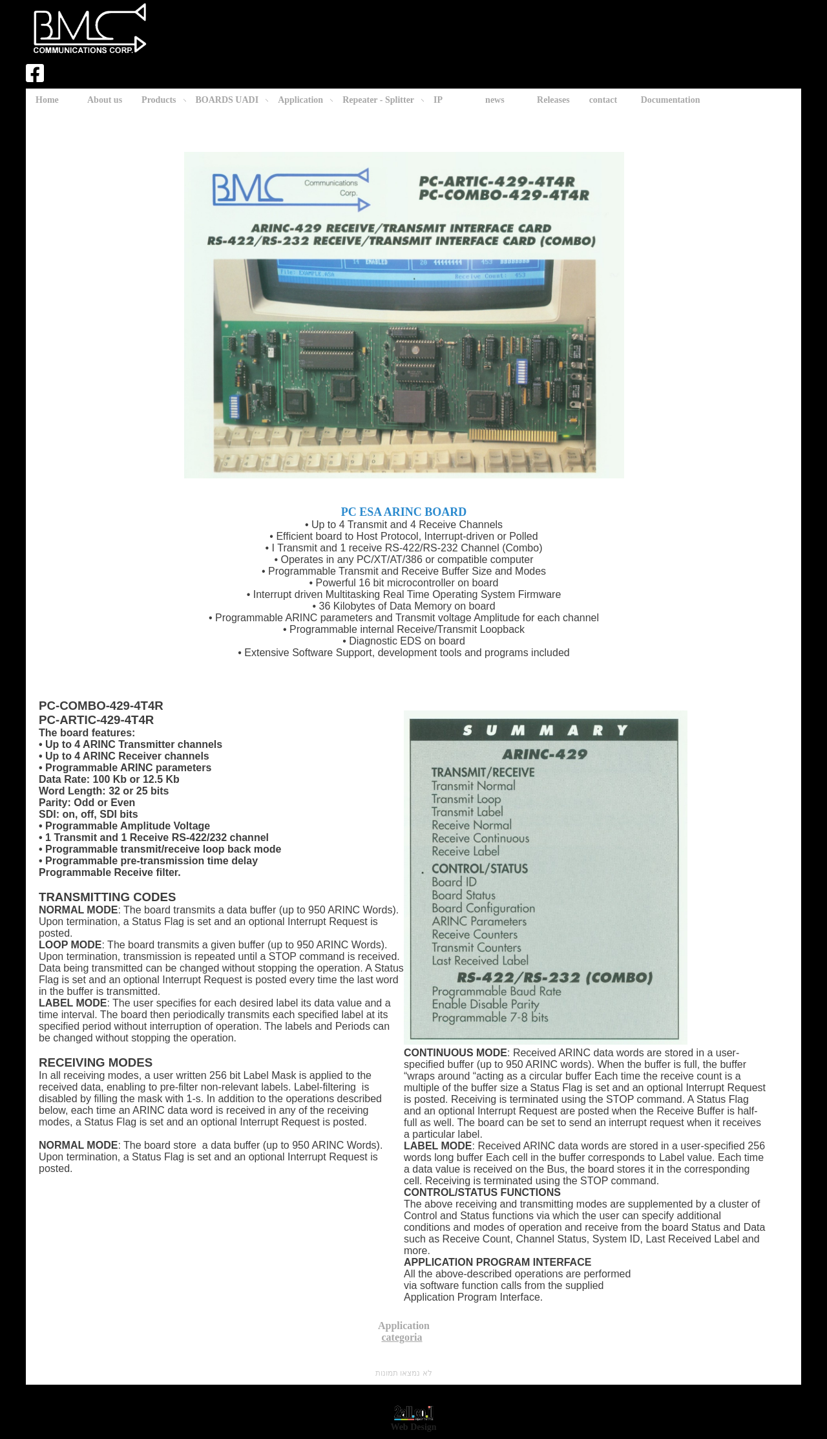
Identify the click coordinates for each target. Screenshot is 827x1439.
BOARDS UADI (232, 100)
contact (603, 100)
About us (104, 100)
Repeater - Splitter (383, 100)
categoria (401, 1337)
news (495, 100)
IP (438, 100)
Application (305, 100)
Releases (553, 100)
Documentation (670, 100)
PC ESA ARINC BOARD (404, 321)
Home (47, 100)
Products (163, 100)
